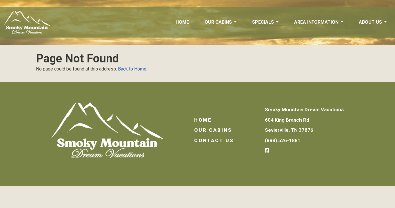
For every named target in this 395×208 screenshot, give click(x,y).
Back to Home (132, 69)
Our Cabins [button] (219, 22)
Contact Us (214, 140)
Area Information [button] (317, 22)
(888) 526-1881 (283, 140)
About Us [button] (371, 22)
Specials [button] (263, 22)
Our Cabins (213, 130)
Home (182, 22)
